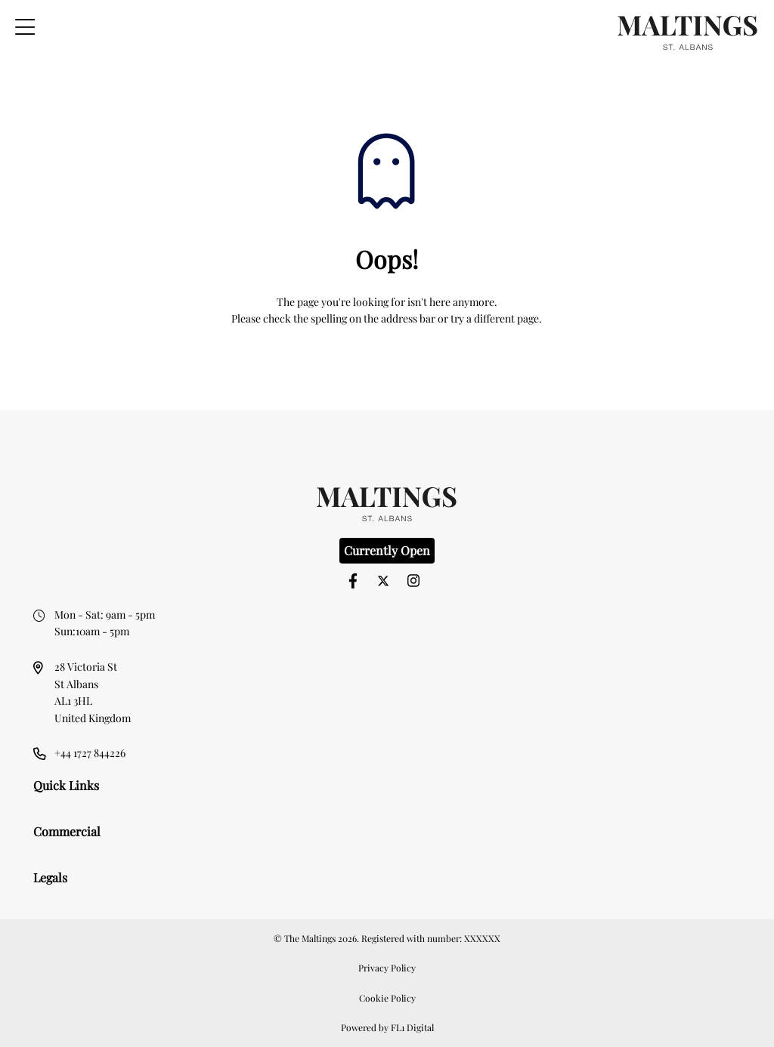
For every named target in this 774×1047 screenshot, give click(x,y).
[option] (387, 434)
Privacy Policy (387, 968)
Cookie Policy (387, 998)
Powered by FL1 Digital (387, 1027)
